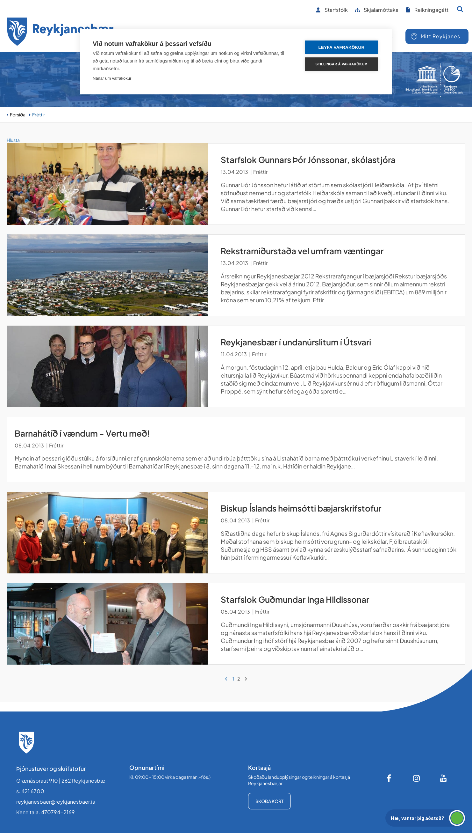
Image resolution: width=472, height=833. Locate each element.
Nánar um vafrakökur (112, 78)
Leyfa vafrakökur (341, 47)
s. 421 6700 (30, 791)
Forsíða (17, 114)
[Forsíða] (60, 33)
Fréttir (38, 114)
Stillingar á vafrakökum (341, 64)
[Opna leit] (460, 9)
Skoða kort (269, 801)
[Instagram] (417, 778)
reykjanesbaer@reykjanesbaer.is (55, 801)
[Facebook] (389, 778)
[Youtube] (444, 778)
